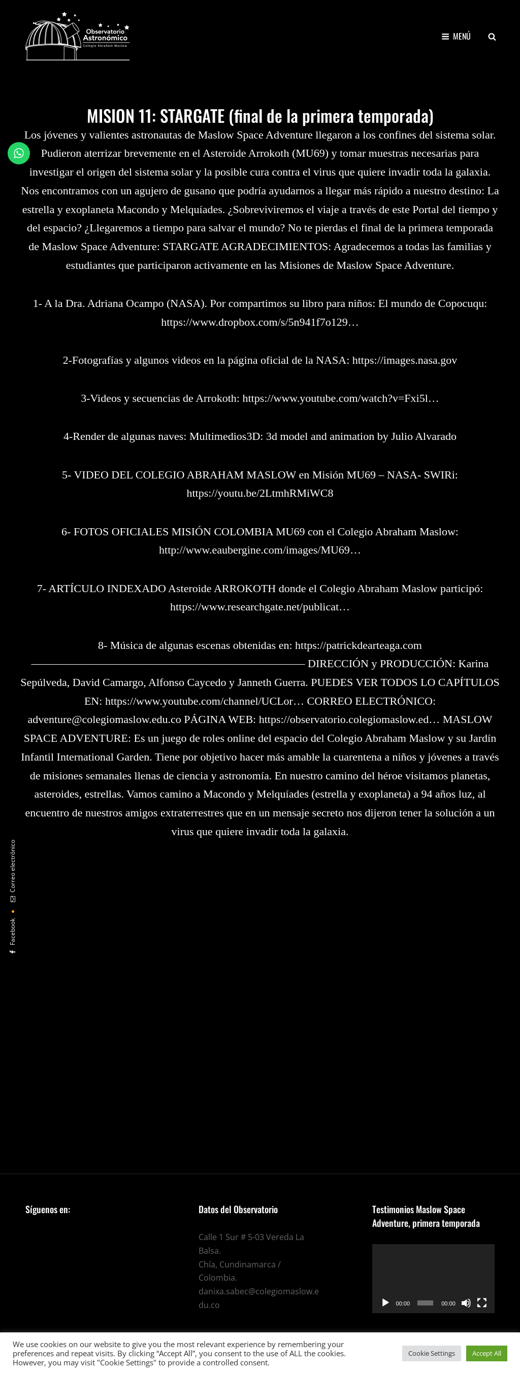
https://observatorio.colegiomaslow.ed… (349, 719)
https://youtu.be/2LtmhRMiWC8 (259, 493)
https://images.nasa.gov (405, 360)
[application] (433, 1278)
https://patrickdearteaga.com (358, 645)
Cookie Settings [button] (431, 1353)
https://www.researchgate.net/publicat (254, 606)
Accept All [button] (486, 1353)
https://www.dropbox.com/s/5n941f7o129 (254, 322)
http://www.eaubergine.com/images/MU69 (254, 549)
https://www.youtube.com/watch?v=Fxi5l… (340, 398)
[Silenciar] (466, 1303)
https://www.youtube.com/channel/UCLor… (204, 701)
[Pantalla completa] (482, 1303)
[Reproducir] (385, 1303)
